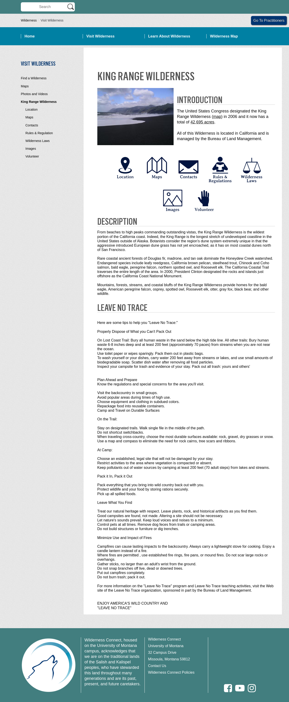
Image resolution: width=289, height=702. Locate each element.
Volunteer (32, 156)
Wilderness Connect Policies (171, 672)
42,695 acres (202, 122)
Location (31, 109)
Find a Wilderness (33, 78)
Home (30, 36)
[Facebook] (228, 688)
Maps (25, 86)
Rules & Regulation (39, 133)
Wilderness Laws (37, 141)
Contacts (31, 125)
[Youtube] (240, 688)
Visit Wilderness (100, 36)
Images (30, 148)
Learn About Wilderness (169, 36)
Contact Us (157, 666)
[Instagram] (252, 688)
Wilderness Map (224, 36)
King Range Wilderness (39, 102)
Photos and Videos (34, 94)
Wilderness (29, 20)
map (217, 116)
